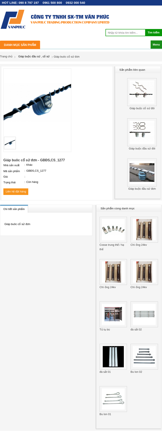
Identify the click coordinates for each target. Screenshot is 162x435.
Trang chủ (6, 56)
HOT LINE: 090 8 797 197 (20, 2)
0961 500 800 (52, 2)
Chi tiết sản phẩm (14, 209)
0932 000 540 (75, 2)
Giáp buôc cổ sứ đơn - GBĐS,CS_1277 (34, 160)
